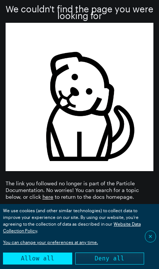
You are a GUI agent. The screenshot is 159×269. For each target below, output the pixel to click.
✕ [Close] (150, 236)
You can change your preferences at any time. (50, 242)
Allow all (37, 258)
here (47, 197)
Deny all (109, 258)
